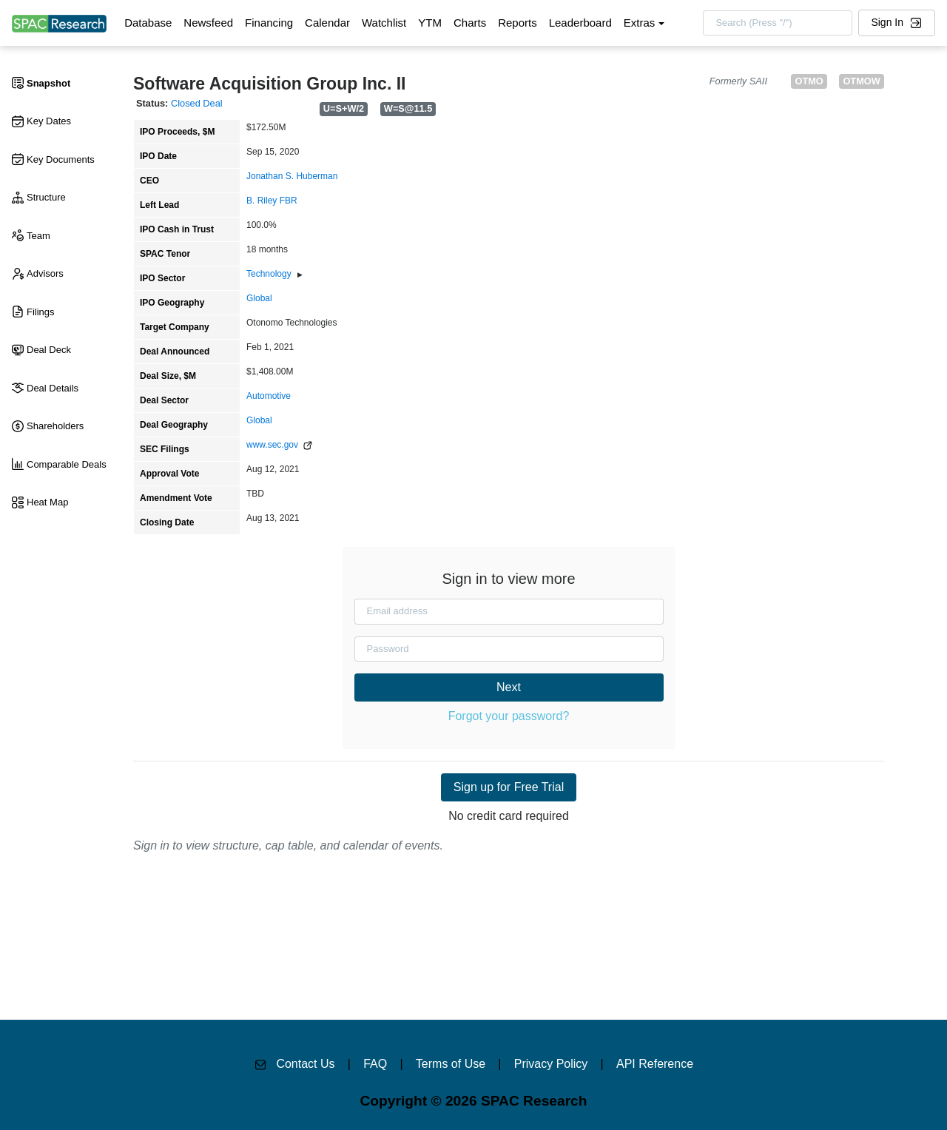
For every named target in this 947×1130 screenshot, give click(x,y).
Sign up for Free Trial (509, 787)
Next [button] (508, 687)
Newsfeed (208, 22)
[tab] (63, 83)
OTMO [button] (809, 81)
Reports (517, 22)
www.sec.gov (279, 445)
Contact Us (305, 1063)
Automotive (268, 396)
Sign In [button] (896, 22)
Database (148, 22)
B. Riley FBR (271, 200)
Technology (268, 274)
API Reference (654, 1063)
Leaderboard (580, 22)
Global (259, 298)
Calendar (327, 22)
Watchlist (384, 22)
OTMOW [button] (861, 81)
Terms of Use (450, 1063)
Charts (470, 22)
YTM (430, 22)
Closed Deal (197, 103)
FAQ (375, 1063)
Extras (640, 22)
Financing (269, 22)
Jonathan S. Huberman (291, 176)
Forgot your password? (509, 716)
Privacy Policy (551, 1063)
